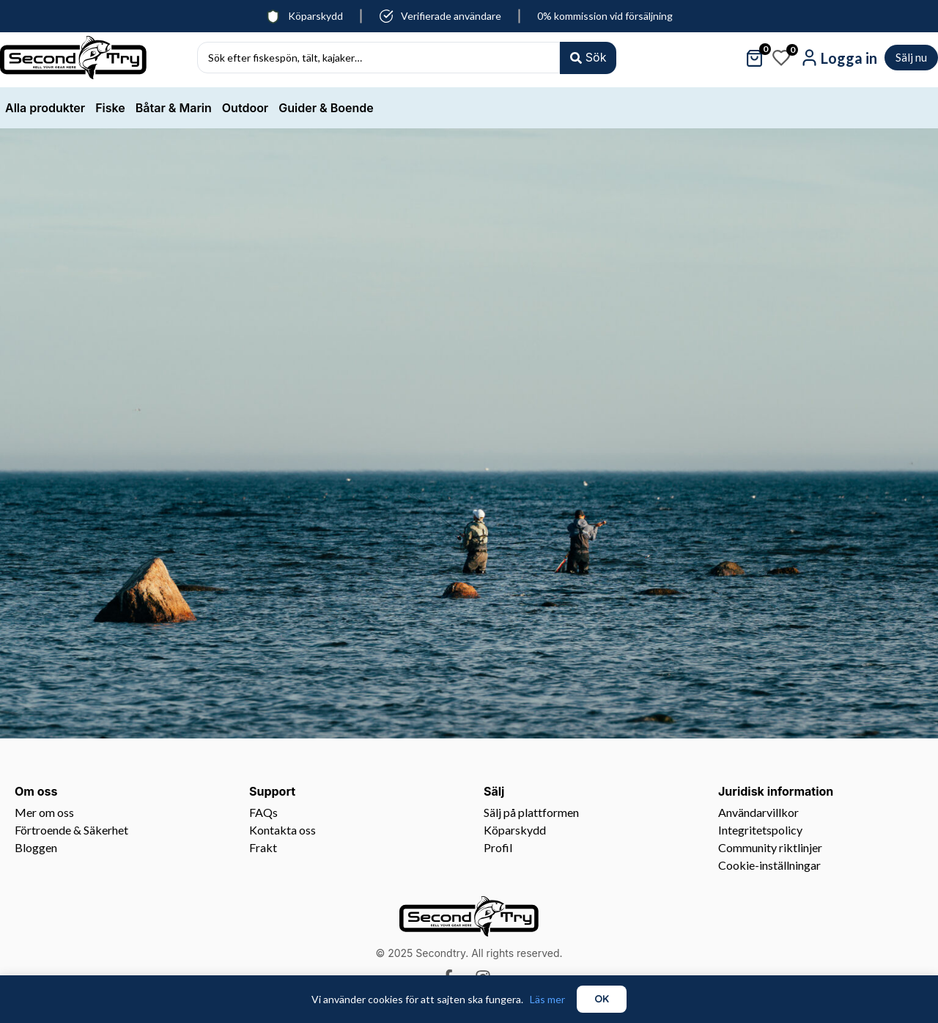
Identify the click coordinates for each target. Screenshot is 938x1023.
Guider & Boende (325, 107)
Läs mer (547, 999)
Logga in (849, 58)
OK (601, 998)
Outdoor (245, 107)
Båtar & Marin (174, 107)
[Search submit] (587, 57)
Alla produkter (45, 107)
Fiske (110, 107)
